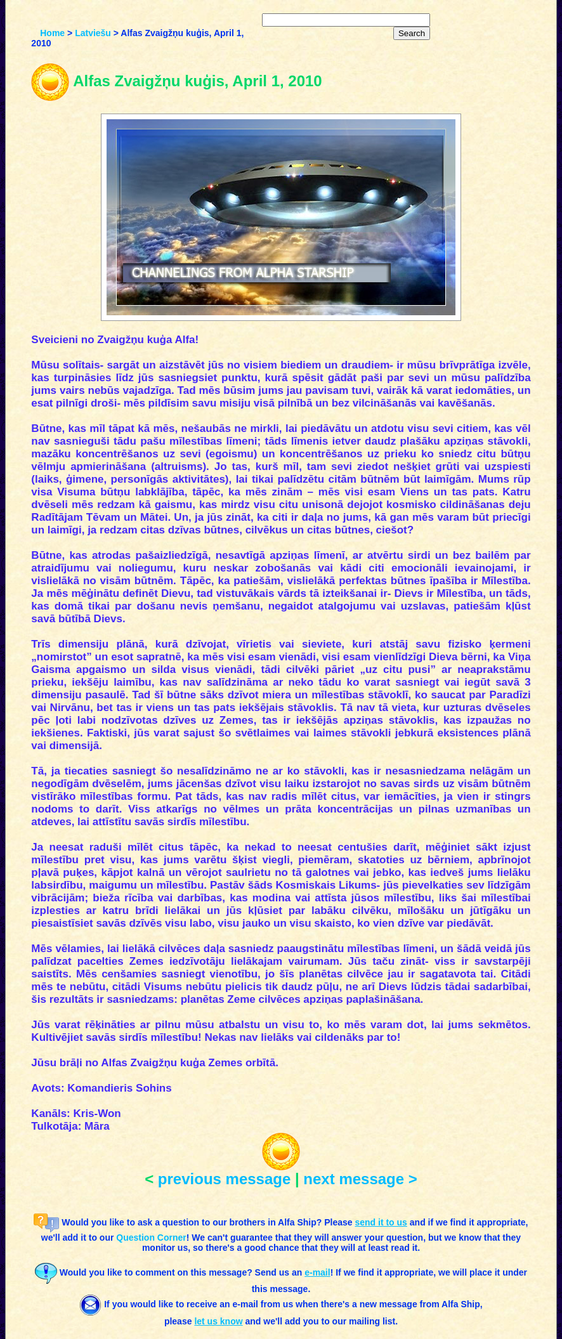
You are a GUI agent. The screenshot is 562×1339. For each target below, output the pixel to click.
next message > (360, 1178)
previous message (224, 1178)
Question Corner (151, 1237)
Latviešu (93, 33)
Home (52, 33)
